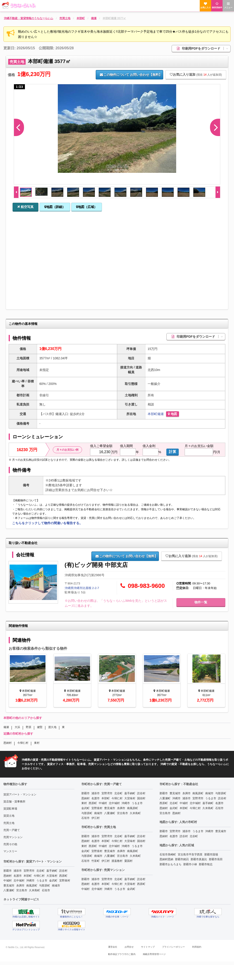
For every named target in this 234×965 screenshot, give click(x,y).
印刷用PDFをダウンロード (203, 48)
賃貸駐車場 (10, 808)
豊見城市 (8, 885)
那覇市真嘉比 (199, 859)
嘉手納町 (51, 870)
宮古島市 (21, 890)
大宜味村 (51, 875)
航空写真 (25, 207)
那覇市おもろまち (170, 864)
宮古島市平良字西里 (190, 854)
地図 (172, 414)
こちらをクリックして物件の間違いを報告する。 (47, 523)
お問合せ (129, 947)
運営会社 (112, 947)
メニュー (228, 5)
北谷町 (40, 870)
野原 (28, 727)
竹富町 (95, 860)
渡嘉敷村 (117, 860)
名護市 (17, 875)
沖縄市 (30, 880)
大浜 (17, 727)
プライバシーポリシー (173, 947)
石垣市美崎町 (168, 854)
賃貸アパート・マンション (19, 794)
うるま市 (41, 880)
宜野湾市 (29, 870)
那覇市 (7, 870)
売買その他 (10, 844)
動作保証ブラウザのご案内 (122, 954)
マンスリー (10, 851)
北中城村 (18, 880)
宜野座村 (64, 880)
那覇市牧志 (206, 864)
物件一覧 (200, 602)
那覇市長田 (216, 859)
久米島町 (34, 890)
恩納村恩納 (166, 859)
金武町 (53, 880)
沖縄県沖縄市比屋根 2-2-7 (82, 588)
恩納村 (7, 742)
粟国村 (128, 860)
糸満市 (20, 885)
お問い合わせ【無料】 (130, 74)
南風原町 (31, 885)
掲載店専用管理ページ (154, 954)
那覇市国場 (211, 854)
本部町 (152, 414)
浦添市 (17, 870)
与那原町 (44, 885)
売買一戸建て (11, 830)
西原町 (63, 875)
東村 (37, 742)
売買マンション (13, 837)
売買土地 (8, 823)
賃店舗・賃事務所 (14, 801)
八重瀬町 (8, 890)
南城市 (56, 885)
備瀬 (160, 414)
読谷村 (63, 870)
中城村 (7, 880)
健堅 (40, 727)
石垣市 (46, 890)
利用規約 (196, 947)
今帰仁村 (22, 742)
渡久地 (52, 727)
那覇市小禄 (190, 864)
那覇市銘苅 (182, 859)
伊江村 (95, 818)
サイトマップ (148, 947)
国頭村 (141, 798)
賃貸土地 (8, 815)
